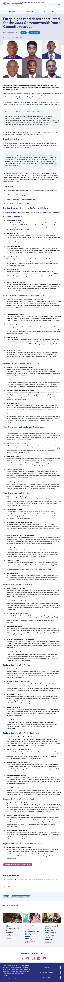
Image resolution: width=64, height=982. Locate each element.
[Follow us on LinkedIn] (38, 959)
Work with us (42, 5)
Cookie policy (15, 978)
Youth (6, 897)
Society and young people (20, 897)
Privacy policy (6, 978)
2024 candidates (11, 212)
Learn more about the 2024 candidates (17, 864)
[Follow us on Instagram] (33, 959)
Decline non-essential (47, 972)
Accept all (46, 978)
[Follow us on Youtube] (44, 959)
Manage (46, 967)
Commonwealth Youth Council (44, 93)
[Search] (54, 4)
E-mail (8, 886)
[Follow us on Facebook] (27, 959)
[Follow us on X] (22, 959)
